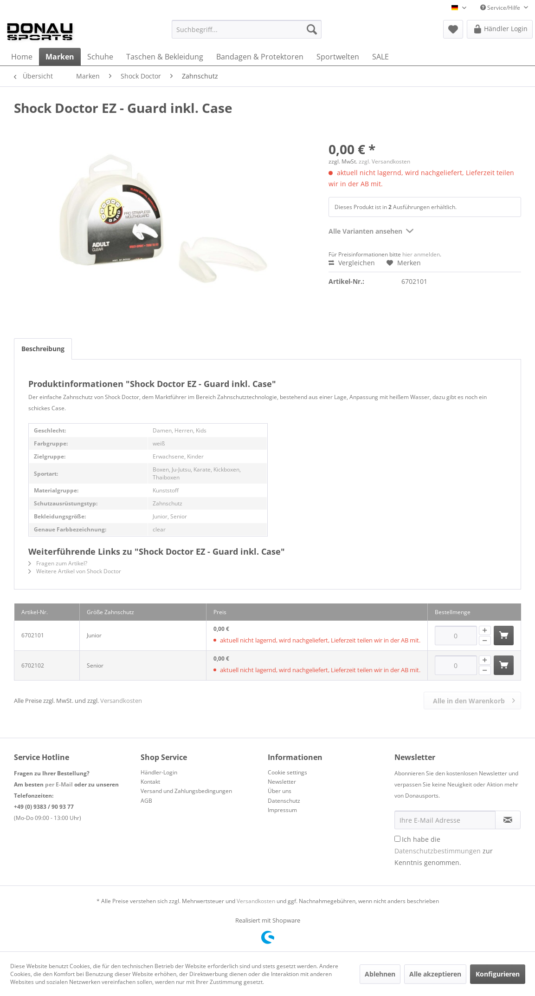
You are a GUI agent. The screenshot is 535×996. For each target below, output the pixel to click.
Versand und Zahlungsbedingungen (186, 791)
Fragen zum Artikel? (57, 563)
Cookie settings (287, 772)
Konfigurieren (498, 974)
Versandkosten (121, 700)
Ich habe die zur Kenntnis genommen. (443, 851)
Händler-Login (159, 772)
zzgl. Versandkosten (384, 161)
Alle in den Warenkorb (474, 699)
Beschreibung (42, 348)
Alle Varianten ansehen (371, 230)
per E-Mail (59, 784)
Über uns (279, 791)
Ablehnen (380, 974)
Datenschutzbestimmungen (437, 850)
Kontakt (150, 782)
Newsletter (282, 782)
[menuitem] (247, 29)
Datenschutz (284, 801)
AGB (146, 801)
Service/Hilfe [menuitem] (501, 8)
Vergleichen (352, 262)
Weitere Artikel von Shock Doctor (74, 571)
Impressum (282, 810)
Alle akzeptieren (435, 974)
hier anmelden (421, 254)
